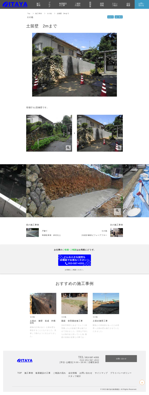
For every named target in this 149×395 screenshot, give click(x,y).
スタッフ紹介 (74, 375)
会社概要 (128, 4)
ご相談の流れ (59, 372)
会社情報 (72, 372)
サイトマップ (101, 372)
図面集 (90, 4)
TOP (19, 372)
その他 (49, 13)
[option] (74, 190)
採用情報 (102, 4)
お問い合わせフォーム (75, 260)
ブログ (49, 4)
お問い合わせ (85, 372)
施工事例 (38, 13)
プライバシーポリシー (121, 372)
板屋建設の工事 (43, 372)
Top (28, 13)
